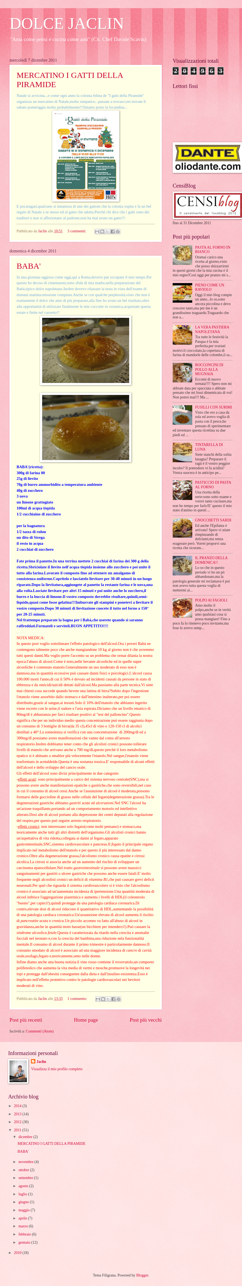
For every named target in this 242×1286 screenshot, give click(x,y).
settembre (26, 1178)
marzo (23, 1226)
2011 (18, 1130)
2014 (18, 1106)
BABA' (29, 265)
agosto (23, 1186)
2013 (18, 1114)
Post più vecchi (146, 1020)
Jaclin (41, 1062)
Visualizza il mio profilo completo (56, 1069)
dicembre (25, 1137)
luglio (23, 1194)
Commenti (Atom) (40, 1031)
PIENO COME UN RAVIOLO (209, 287)
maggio (24, 1210)
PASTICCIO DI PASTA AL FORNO (213, 484)
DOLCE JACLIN (67, 23)
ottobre (24, 1170)
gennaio (24, 1242)
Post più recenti (26, 1020)
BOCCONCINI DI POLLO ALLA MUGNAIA (209, 369)
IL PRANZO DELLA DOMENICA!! (211, 560)
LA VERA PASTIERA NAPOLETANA (212, 329)
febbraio (25, 1234)
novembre (26, 1162)
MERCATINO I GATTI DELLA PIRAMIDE (51, 1144)
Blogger (142, 1275)
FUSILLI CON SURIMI (213, 407)
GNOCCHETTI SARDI (213, 520)
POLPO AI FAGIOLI (211, 600)
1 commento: (77, 999)
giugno (24, 1202)
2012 (18, 1122)
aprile (23, 1218)
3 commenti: (77, 231)
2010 (18, 1253)
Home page (86, 1020)
